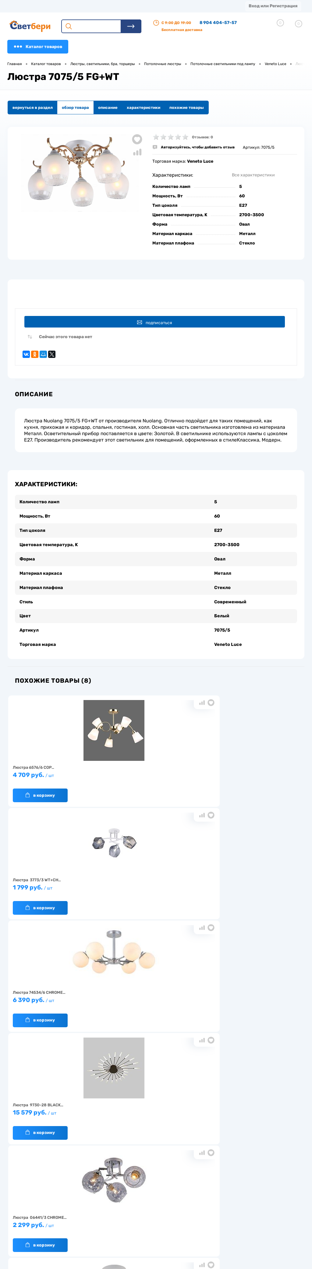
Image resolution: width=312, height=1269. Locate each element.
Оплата (127, 6)
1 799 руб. (153, 771)
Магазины (18, 6)
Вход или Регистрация (273, 6)
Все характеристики (253, 175)
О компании (56, 6)
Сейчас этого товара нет (65, 339)
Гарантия (77, 1215)
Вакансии (116, 1222)
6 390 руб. (250, 771)
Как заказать (80, 1225)
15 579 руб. (56, 883)
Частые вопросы (84, 1234)
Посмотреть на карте (244, 1188)
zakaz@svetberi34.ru (244, 1222)
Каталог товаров (37, 46)
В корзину (40, 788)
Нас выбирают (82, 1206)
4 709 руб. (56, 771)
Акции (157, 6)
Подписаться (157, 323)
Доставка (94, 6)
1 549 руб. (250, 883)
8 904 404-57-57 (218, 22)
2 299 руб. (153, 883)
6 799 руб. (56, 996)
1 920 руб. (153, 996)
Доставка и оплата (125, 1203)
